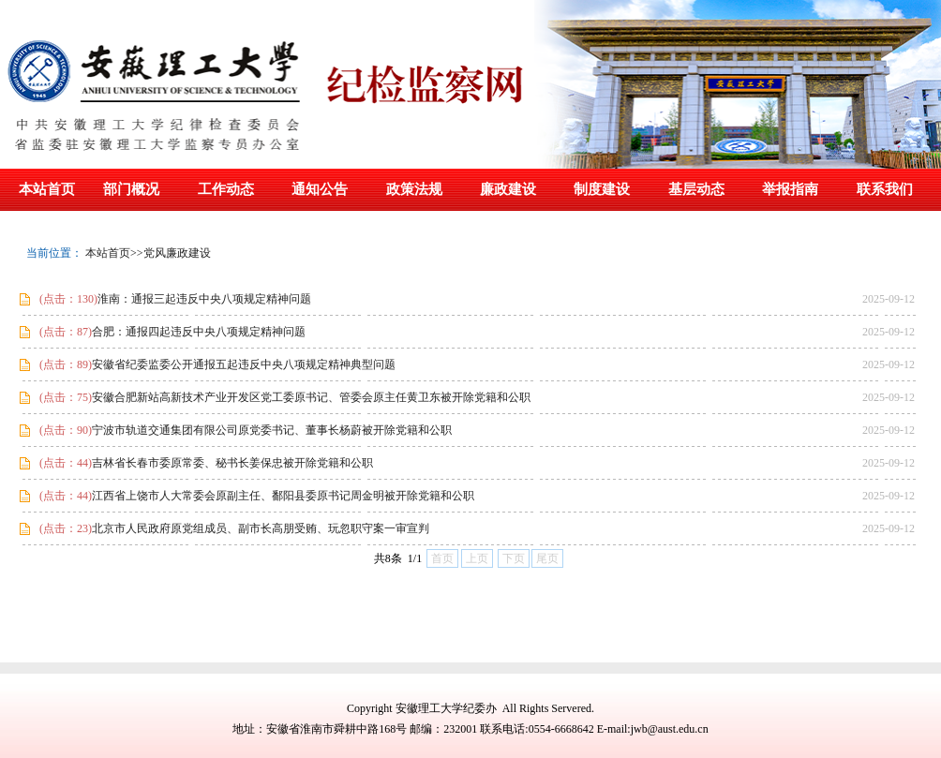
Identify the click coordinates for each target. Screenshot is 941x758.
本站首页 (47, 189)
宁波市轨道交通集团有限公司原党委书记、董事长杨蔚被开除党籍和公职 (243, 430)
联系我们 (885, 189)
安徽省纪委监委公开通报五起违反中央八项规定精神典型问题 (215, 364)
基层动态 (696, 189)
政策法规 (414, 189)
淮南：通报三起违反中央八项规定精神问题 (172, 298)
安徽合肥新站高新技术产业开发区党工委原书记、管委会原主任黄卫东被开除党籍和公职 (282, 397)
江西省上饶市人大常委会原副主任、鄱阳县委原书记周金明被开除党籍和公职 (254, 495)
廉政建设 (508, 189)
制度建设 (602, 189)
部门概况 (131, 189)
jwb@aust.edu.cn (670, 729)
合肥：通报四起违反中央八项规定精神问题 (170, 331)
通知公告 (319, 189)
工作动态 (226, 189)
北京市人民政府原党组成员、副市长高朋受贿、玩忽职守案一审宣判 (231, 528)
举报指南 (790, 189)
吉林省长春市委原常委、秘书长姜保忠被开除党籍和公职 (203, 462)
